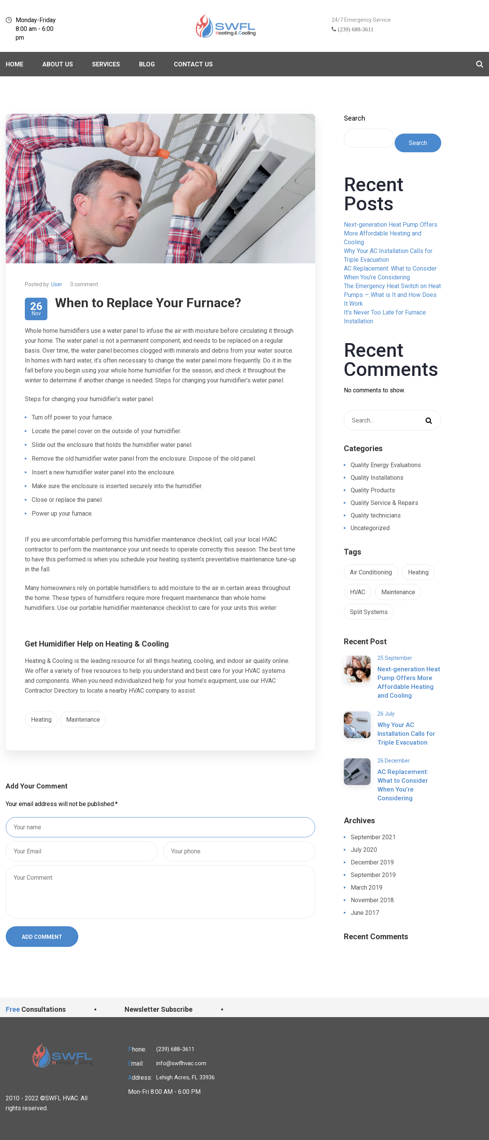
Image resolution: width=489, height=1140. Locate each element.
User (56, 284)
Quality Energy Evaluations (386, 465)
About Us (57, 64)
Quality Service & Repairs (384, 502)
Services (106, 64)
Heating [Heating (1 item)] (418, 572)
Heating (41, 719)
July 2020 (364, 849)
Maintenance (83, 719)
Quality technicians (376, 515)
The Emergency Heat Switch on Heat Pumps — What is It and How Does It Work (392, 294)
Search (354, 118)
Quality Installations (377, 477)
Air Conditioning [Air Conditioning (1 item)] (371, 572)
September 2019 (373, 875)
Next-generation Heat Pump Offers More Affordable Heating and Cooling (390, 233)
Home (14, 64)
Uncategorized (370, 528)
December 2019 (372, 862)
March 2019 (366, 887)
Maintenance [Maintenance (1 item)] (398, 592)
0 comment (84, 284)
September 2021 (373, 837)
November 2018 (372, 900)
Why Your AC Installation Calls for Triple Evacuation (406, 733)
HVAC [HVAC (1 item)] (357, 592)
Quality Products (373, 490)
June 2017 (365, 912)
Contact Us (193, 64)
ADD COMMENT (42, 937)
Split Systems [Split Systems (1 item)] (369, 612)
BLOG (147, 64)
